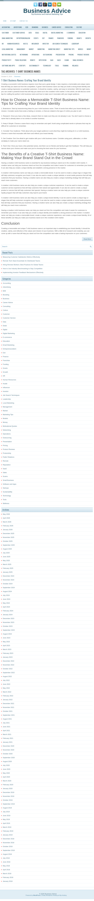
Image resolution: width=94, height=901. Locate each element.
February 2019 (8, 831)
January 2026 (8, 530)
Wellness (75, 65)
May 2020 (6, 773)
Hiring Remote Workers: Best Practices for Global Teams (23, 265)
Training (65, 65)
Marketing (41, 49)
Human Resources (13, 43)
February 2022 (8, 696)
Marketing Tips (69, 49)
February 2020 (8, 785)
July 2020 (6, 765)
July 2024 (6, 595)
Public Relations (20, 60)
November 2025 (8, 537)
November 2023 (8, 622)
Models (80, 49)
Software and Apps (8, 65)
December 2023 (8, 618)
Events (36, 38)
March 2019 (7, 827)
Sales (59, 60)
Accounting (6, 27)
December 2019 (8, 792)
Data (30, 32)
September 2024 (9, 587)
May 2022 (6, 688)
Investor (46, 43)
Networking (24, 54)
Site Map (13, 21)
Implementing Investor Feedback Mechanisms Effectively (23, 272)
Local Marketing (7, 49)
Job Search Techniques (60, 43)
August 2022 (7, 676)
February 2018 (8, 877)
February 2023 (8, 653)
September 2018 (9, 850)
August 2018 (7, 854)
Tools (57, 65)
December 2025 (8, 533)
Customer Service (19, 32)
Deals (37, 32)
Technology (47, 65)
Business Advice (47, 10)
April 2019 (6, 823)
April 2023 (6, 645)
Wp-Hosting (62, 895)
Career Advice (56, 27)
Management (21, 49)
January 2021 (8, 742)
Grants (79, 38)
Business (45, 27)
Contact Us (24, 21)
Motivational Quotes (9, 54)
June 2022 (6, 684)
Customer (5, 32)
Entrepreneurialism (23, 38)
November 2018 (8, 843)
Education (82, 32)
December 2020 (8, 746)
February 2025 (8, 568)
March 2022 (7, 692)
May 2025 (6, 560)
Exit (43, 38)
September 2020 (9, 758)
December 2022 (8, 661)
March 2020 (7, 781)
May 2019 (6, 819)
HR (3, 43)
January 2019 (8, 835)
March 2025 (7, 564)
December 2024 (8, 576)
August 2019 (7, 808)
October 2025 (8, 541)
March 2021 (7, 734)
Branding (35, 27)
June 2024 (6, 599)
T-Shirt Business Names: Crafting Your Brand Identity (26, 80)
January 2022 (8, 700)
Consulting (69, 27)
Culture (79, 27)
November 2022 (8, 665)
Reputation (42, 60)
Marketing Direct (54, 49)
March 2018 (7, 873)
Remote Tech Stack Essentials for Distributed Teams (21, 261)
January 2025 (8, 572)
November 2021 (8, 707)
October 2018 (8, 846)
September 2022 (9, 673)
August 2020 (7, 761)
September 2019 (9, 804)
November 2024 (8, 580)
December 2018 (8, 839)
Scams (66, 60)
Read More (87, 239)
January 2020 (8, 788)
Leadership (75, 43)
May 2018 (6, 866)
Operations (35, 54)
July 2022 (6, 680)
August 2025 (7, 549)
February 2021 (8, 738)
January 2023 (8, 657)
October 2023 (8, 626)
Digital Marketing (57, 32)
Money (89, 49)
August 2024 (7, 591)
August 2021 (7, 719)
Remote (32, 60)
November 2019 (8, 796)
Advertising (18, 27)
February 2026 (8, 526)
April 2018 (6, 870)
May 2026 (6, 514)
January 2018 (8, 881)
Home (4, 21)
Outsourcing (47, 54)
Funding (70, 38)
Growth (88, 38)
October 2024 (8, 584)
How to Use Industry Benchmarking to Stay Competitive (22, 269)
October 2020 (8, 754)
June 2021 (6, 727)
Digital (45, 32)
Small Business (78, 60)
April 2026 (6, 518)
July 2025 (6, 553)
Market (31, 49)
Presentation (60, 54)
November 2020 (8, 750)
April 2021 (6, 730)
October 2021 (8, 711)
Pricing (71, 54)
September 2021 (9, 715)
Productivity (6, 60)
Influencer (35, 43)
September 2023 (9, 630)
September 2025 (9, 545)
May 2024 (6, 603)
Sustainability (34, 65)
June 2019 (6, 815)
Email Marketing (7, 38)
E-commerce (71, 32)
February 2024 (8, 611)
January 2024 (8, 615)
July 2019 (6, 812)
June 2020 (6, 769)
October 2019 (8, 800)
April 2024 (6, 607)
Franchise (60, 38)
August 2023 (7, 634)
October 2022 (8, 669)
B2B (27, 27)
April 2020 (6, 777)
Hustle (25, 43)
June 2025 (6, 557)
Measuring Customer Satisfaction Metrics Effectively (21, 257)
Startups (22, 65)
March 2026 (7, 522)
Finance (50, 38)
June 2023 (6, 638)
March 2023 (7, 649)
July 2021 (6, 723)
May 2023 (6, 642)
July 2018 (6, 858)
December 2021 (8, 703)
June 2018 (6, 862)
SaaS (51, 60)
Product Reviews (83, 54)
